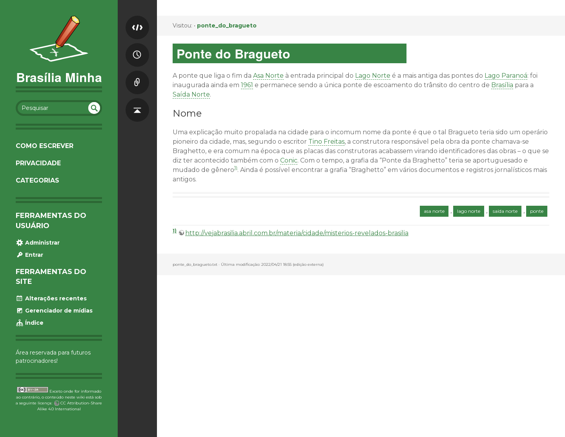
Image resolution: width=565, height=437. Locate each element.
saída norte (505, 211)
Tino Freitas (326, 141)
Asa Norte (268, 75)
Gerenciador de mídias (54, 310)
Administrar (38, 242)
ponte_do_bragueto (227, 25)
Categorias (37, 180)
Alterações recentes (51, 298)
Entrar (29, 254)
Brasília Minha (59, 76)
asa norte (434, 211)
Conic (288, 160)
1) (235, 167)
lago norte (468, 211)
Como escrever (44, 146)
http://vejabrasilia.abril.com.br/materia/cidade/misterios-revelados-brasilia (296, 233)
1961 (247, 85)
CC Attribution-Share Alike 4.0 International (69, 405)
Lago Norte (372, 75)
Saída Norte (191, 94)
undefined (94, 108)
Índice (30, 322)
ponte (536, 211)
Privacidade (38, 163)
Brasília (502, 85)
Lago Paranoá (506, 75)
